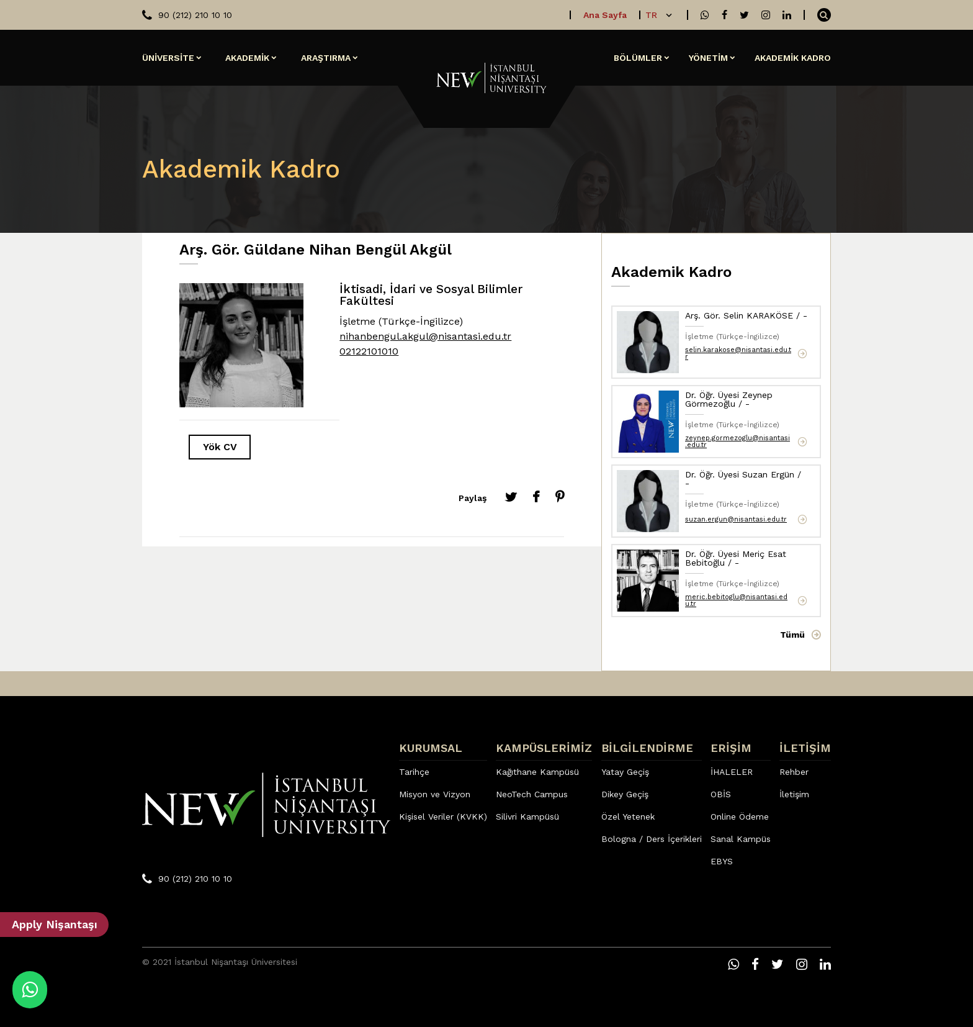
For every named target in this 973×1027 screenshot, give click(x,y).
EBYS (722, 861)
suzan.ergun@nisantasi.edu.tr (736, 519)
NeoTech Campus (532, 794)
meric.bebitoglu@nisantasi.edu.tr (736, 600)
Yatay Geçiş (625, 772)
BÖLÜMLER (638, 58)
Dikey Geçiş (624, 794)
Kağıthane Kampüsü (537, 772)
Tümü (792, 635)
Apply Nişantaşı (54, 924)
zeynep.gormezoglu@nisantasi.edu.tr (737, 441)
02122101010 (368, 351)
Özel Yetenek (628, 816)
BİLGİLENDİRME (647, 748)
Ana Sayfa (605, 15)
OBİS (721, 794)
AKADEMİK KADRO (793, 58)
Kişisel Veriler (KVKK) (443, 816)
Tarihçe (414, 772)
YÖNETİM (708, 58)
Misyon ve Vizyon (434, 794)
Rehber (794, 772)
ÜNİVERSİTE (168, 58)
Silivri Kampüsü (527, 816)
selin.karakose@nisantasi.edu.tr (738, 353)
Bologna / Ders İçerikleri (651, 839)
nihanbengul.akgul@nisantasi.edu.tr (425, 337)
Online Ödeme (740, 816)
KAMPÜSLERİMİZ (544, 748)
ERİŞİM (731, 748)
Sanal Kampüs (741, 839)
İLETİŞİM (805, 748)
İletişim (794, 794)
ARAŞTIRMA (326, 58)
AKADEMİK (247, 58)
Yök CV (220, 447)
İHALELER (732, 772)
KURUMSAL (430, 748)
